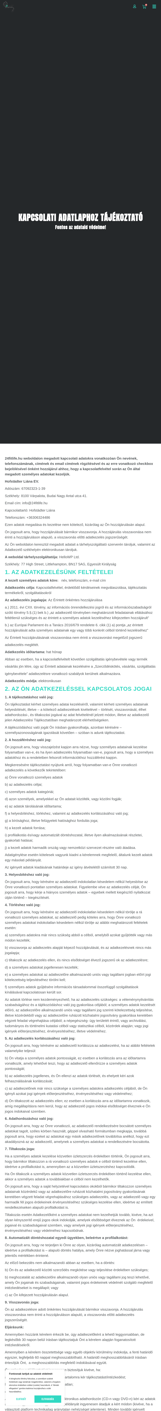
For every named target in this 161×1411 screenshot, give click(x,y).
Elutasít (21, 1399)
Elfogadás (48, 1399)
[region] (35, 1387)
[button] (154, 6)
